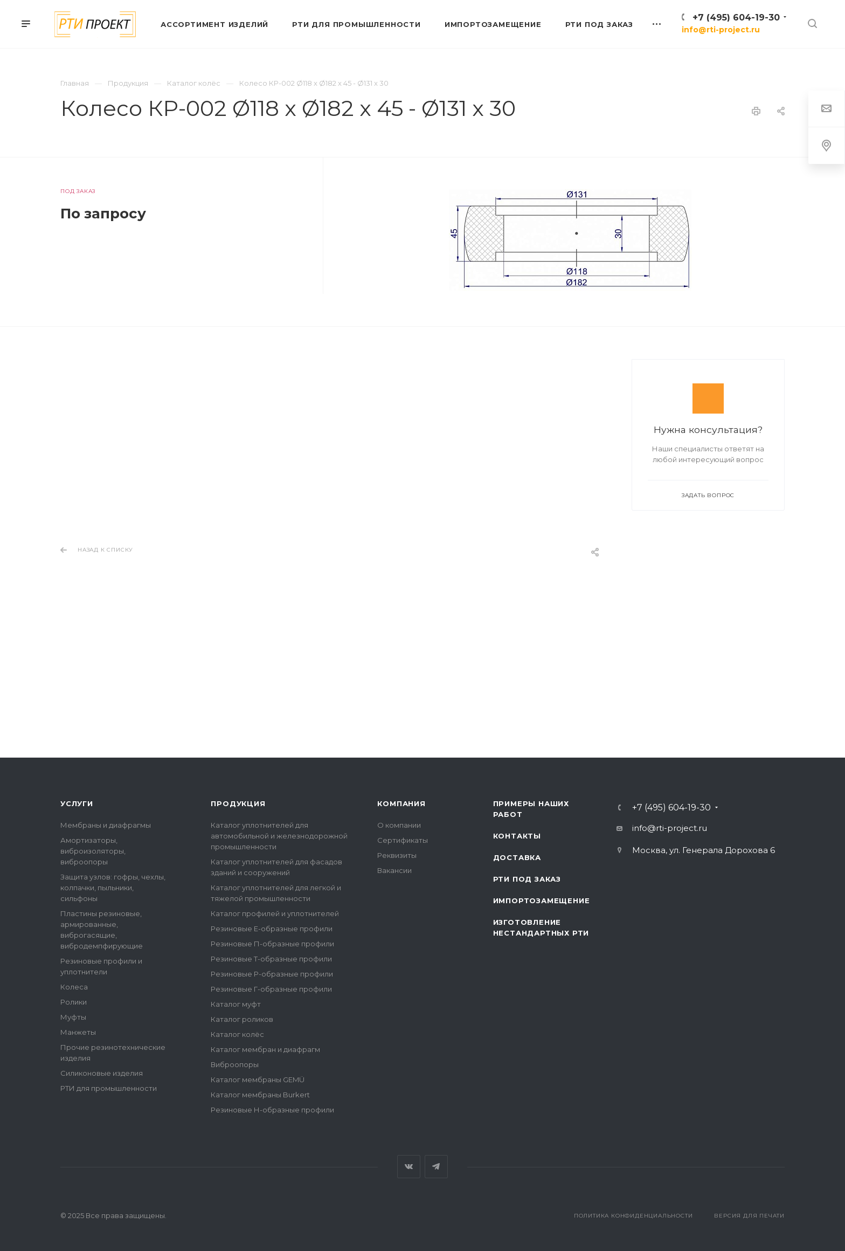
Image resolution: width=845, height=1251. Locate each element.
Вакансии (394, 870)
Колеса (74, 986)
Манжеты (78, 1032)
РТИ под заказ (527, 879)
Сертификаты (402, 840)
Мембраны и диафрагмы (105, 825)
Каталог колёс (237, 1034)
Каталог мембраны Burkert (260, 1094)
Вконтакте (408, 1166)
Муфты (73, 1017)
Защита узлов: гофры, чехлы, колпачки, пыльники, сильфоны (112, 887)
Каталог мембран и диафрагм (265, 1049)
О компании (399, 825)
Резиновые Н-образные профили (272, 1109)
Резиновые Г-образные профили (271, 989)
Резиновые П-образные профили (272, 943)
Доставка (517, 857)
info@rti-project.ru (721, 30)
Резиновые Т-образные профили (271, 958)
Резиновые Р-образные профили (272, 974)
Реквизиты (397, 855)
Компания (401, 803)
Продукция (238, 803)
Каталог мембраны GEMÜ (257, 1079)
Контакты (517, 835)
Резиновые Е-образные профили (272, 928)
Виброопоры (235, 1064)
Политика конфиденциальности (633, 1215)
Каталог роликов (242, 1019)
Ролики (73, 1002)
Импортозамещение (541, 900)
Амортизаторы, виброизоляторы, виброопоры (93, 851)
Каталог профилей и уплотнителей (275, 913)
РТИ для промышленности (108, 1088)
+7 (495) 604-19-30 (736, 17)
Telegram (436, 1166)
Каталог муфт (236, 1004)
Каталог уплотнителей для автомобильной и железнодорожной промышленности (279, 836)
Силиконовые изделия (101, 1073)
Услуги (76, 803)
